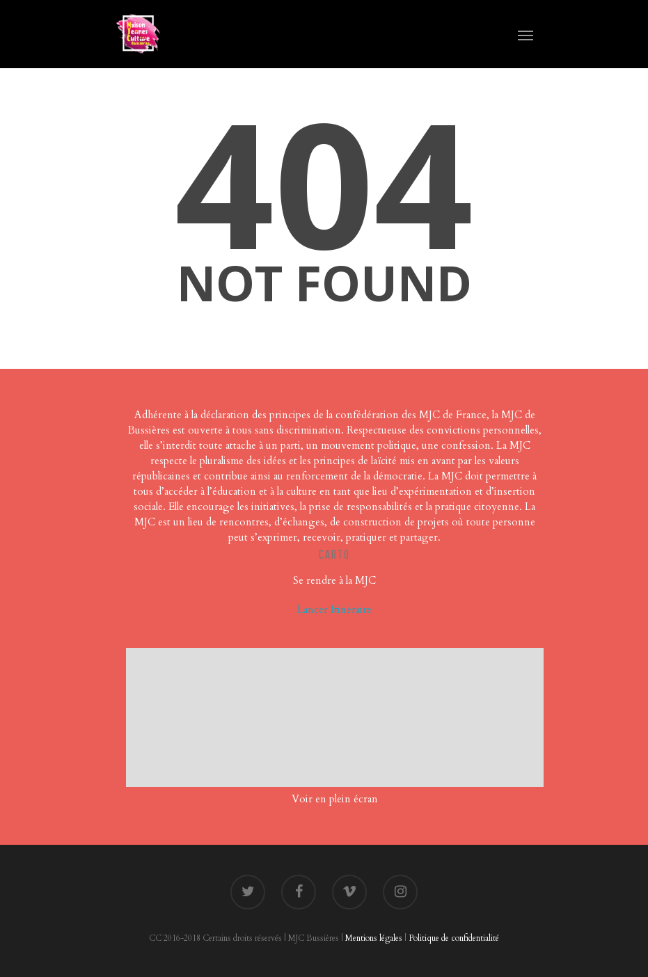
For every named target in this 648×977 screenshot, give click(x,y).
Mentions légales (373, 938)
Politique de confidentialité (454, 938)
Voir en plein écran (335, 799)
